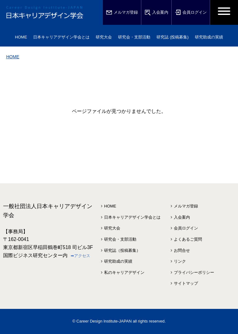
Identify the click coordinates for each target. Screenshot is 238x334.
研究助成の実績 (118, 261)
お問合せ (182, 250)
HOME (21, 37)
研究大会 (112, 228)
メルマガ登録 (122, 12)
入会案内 (156, 12)
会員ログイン (191, 12)
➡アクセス (80, 255)
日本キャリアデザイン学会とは (132, 217)
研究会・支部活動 (120, 239)
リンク (180, 261)
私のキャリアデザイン (124, 272)
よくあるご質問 (188, 239)
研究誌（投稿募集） (122, 250)
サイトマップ (186, 283)
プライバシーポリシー (194, 272)
